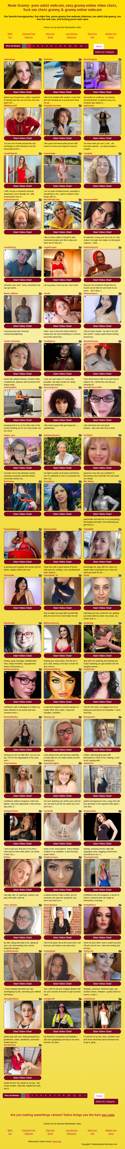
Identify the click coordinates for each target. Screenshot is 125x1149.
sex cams (108, 1115)
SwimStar (48, 59)
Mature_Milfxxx (11, 293)
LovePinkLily (10, 247)
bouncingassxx (51, 387)
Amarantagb (49, 153)
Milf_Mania (89, 481)
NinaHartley (9, 623)
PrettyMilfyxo (90, 905)
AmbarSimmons (11, 199)
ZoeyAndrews (10, 763)
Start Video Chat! (22, 92)
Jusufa (47, 293)
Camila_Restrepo (12, 341)
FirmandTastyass (12, 529)
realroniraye (9, 59)
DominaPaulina (11, 717)
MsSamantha (90, 811)
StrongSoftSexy (11, 999)
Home (99, 46)
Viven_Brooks (10, 905)
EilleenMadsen (50, 905)
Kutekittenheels (11, 951)
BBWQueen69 (10, 105)
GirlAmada (9, 575)
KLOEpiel (88, 435)
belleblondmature (52, 435)
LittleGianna (89, 999)
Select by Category (105, 52)
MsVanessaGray (11, 669)
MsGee (7, 857)
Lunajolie (88, 153)
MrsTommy (9, 481)
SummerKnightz (51, 763)
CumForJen (89, 669)
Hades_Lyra (9, 435)
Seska (86, 575)
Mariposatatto (50, 529)
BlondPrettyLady (51, 199)
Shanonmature (90, 293)
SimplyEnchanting (52, 105)
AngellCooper (50, 247)
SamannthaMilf (90, 199)
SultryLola (88, 951)
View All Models (13, 46)
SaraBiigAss (49, 341)
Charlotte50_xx (51, 575)
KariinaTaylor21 (91, 247)
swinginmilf (49, 999)
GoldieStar (89, 623)
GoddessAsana (51, 857)
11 (76, 46)
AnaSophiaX (49, 951)
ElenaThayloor (90, 59)
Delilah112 (88, 763)
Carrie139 (48, 811)
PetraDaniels (10, 1045)
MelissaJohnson (51, 623)
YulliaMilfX (88, 529)
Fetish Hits (56, 1141)
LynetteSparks (10, 153)
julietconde (89, 105)
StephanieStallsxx (52, 669)
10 (70, 46)
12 (81, 46)
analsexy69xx (10, 387)
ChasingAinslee (91, 857)
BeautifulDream (91, 341)
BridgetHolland (11, 811)
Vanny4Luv (49, 481)
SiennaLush (49, 717)
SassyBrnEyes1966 (93, 387)
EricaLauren (89, 717)
